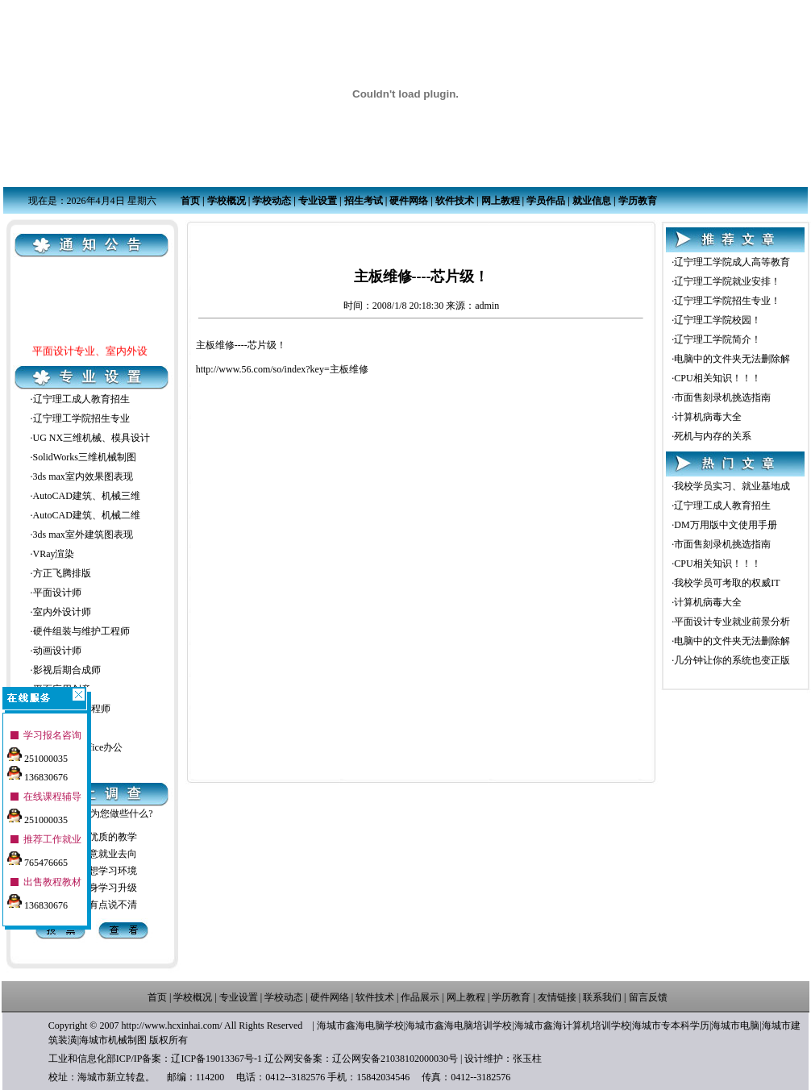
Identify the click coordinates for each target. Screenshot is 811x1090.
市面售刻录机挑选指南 (722, 397)
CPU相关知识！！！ (717, 378)
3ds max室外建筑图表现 (83, 534)
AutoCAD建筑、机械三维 (86, 495)
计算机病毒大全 (708, 416)
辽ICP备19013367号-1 (216, 1058)
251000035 (37, 752)
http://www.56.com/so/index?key (260, 369)
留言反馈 (648, 997)
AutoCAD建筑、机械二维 (86, 515)
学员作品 (545, 200)
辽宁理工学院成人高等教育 (732, 262)
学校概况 (226, 200)
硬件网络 (408, 200)
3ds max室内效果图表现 (83, 476)
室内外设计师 (62, 612)
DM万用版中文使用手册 (725, 524)
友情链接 (557, 997)
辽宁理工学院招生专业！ (727, 300)
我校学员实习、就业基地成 (732, 486)
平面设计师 (57, 592)
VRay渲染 (54, 554)
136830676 (37, 770)
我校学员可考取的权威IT (727, 583)
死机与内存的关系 (712, 436)
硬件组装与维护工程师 (81, 631)
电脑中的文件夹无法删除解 (732, 358)
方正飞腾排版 (62, 573)
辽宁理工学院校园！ (717, 320)
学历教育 (637, 200)
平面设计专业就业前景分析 (732, 621)
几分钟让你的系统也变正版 (732, 660)
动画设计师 (57, 650)
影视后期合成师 (67, 670)
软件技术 (454, 200)
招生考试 (363, 200)
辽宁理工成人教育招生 (81, 399)
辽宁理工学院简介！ (717, 339)
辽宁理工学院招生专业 (81, 418)
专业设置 (317, 200)
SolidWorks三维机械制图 (84, 457)
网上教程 (500, 200)
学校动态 (271, 200)
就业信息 (591, 200)
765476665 (37, 856)
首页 (190, 200)
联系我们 (602, 997)
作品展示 (420, 997)
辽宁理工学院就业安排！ (727, 281)
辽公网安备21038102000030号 (395, 1058)
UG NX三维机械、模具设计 (92, 437)
